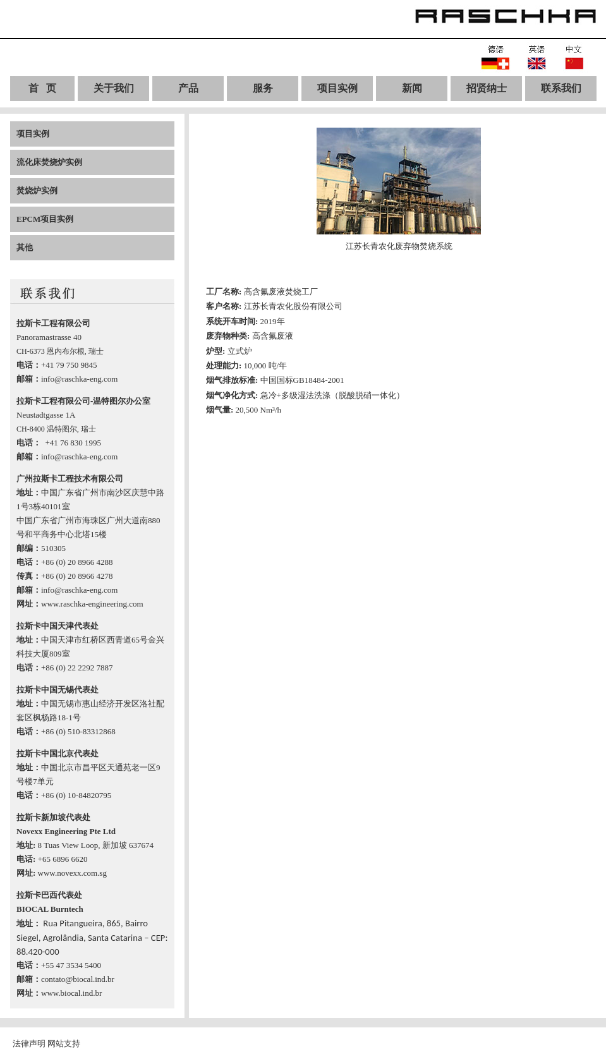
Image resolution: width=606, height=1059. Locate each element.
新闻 (412, 88)
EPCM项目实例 (44, 219)
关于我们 (114, 88)
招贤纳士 (486, 88)
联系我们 (561, 88)
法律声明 (29, 1043)
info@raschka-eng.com (79, 379)
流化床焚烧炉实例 (49, 162)
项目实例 (337, 88)
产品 (188, 88)
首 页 (42, 88)
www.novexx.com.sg (72, 873)
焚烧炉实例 (37, 190)
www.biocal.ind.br (71, 993)
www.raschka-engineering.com (92, 603)
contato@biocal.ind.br (77, 979)
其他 (24, 247)
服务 (263, 88)
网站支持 (63, 1043)
